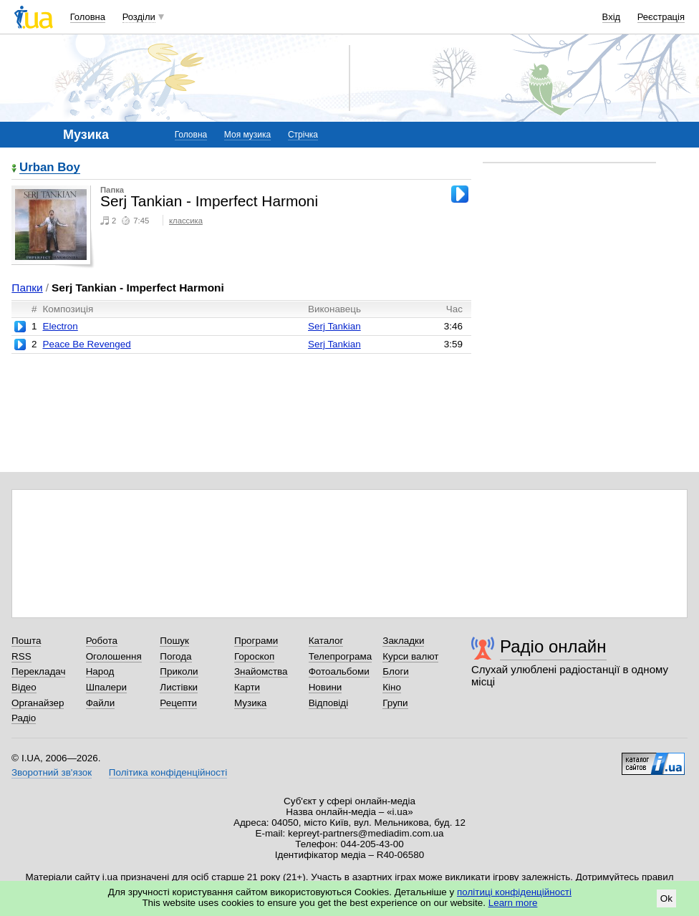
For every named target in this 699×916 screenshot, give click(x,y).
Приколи (179, 671)
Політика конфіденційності (168, 772)
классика (186, 220)
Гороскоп (254, 656)
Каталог (326, 640)
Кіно (391, 687)
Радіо (23, 718)
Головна (87, 16)
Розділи (138, 16)
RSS (21, 656)
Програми (256, 640)
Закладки (403, 640)
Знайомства (261, 671)
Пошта (26, 640)
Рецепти (178, 703)
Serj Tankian (334, 326)
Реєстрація (661, 16)
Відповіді (329, 703)
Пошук (174, 640)
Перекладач (38, 671)
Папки (26, 287)
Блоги (395, 671)
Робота (101, 640)
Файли (100, 703)
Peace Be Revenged (86, 344)
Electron (59, 326)
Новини (325, 687)
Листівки (179, 687)
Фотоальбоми (339, 671)
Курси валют (410, 656)
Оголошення (114, 656)
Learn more (513, 902)
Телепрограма (340, 656)
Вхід (611, 16)
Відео (24, 687)
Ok (666, 898)
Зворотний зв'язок (51, 772)
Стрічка (303, 135)
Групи (395, 703)
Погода (175, 656)
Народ (100, 671)
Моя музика (247, 135)
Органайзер (37, 703)
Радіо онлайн (553, 646)
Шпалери (106, 687)
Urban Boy (49, 168)
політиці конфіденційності (514, 892)
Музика (250, 703)
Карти (247, 687)
